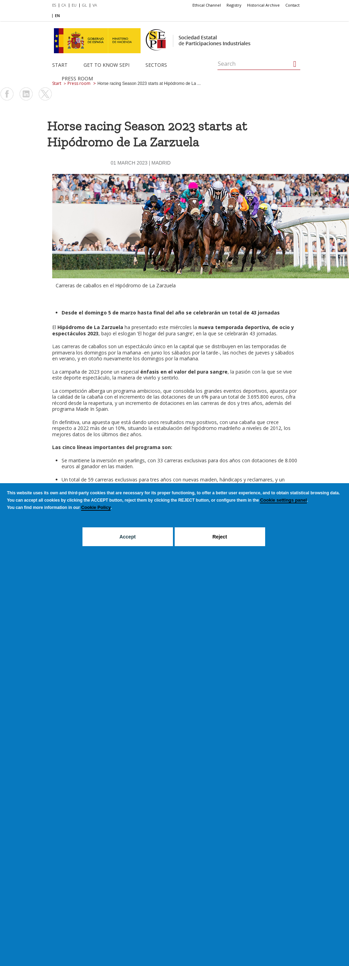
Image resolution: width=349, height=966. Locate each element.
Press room (77, 78)
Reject (219, 537)
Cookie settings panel (283, 500)
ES (54, 5)
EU (74, 5)
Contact (292, 5)
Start (60, 65)
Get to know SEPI (106, 65)
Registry (234, 5)
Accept (127, 537)
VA (95, 5)
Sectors (156, 65)
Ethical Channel (206, 5)
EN (57, 15)
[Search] (295, 64)
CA (64, 5)
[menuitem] (55, 5)
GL (84, 5)
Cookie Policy (96, 507)
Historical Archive (263, 5)
